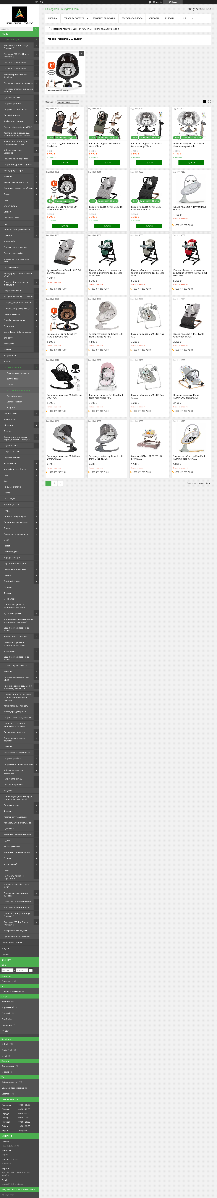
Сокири (7, 211)
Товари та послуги (10, 39)
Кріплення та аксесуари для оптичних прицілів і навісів (17, 134)
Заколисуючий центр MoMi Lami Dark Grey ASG (63, 457)
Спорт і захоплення (13, 290)
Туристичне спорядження (16, 522)
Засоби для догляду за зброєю (18, 188)
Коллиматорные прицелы (16, 705)
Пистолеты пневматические (17, 901)
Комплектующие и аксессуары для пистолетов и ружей (18, 620)
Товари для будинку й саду (17, 308)
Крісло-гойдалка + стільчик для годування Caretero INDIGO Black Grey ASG (148, 273)
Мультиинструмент (13, 613)
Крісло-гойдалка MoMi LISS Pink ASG (147, 335)
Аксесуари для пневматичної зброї (18, 274)
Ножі (6, 200)
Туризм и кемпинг (12, 805)
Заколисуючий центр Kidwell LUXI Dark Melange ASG (106, 457)
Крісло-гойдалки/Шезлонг (19, 390)
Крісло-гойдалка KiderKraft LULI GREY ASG (189, 208)
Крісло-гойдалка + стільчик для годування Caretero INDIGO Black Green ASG (106, 273)
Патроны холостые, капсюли (17, 717)
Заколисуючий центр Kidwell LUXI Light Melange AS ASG (106, 335)
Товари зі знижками (104, 18)
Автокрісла (9, 343)
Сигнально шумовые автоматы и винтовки (14, 606)
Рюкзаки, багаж (11, 504)
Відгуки (5, 948)
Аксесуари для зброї (13, 170)
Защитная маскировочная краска (16, 629)
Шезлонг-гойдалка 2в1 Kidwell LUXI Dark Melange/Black (149, 145)
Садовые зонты (11, 445)
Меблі (6, 539)
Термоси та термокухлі (15, 516)
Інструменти (10, 355)
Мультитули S (10, 205)
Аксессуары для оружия (15, 711)
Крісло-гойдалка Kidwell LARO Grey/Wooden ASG (188, 335)
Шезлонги (8, 425)
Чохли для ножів (11, 217)
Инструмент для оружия (15, 930)
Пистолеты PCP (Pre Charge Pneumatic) (17, 915)
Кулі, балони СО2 (12, 97)
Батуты (7, 431)
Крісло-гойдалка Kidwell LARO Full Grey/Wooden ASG (64, 271)
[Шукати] (36, 29)
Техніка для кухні (12, 314)
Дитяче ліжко (13, 379)
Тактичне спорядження (15, 569)
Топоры (7, 858)
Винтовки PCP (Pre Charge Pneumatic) (16, 46)
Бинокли (8, 671)
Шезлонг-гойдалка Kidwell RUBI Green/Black (105, 145)
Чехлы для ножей (12, 846)
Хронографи (10, 241)
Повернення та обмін (12, 942)
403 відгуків (157, 2)
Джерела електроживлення (17, 229)
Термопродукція (11, 551)
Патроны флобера (12, 758)
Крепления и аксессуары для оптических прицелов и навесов (17, 697)
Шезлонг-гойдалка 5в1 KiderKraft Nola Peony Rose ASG (106, 396)
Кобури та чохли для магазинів (14, 151)
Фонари (7, 593)
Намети (7, 545)
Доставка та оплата (132, 18)
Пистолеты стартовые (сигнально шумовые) (14, 725)
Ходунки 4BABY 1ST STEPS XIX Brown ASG (146, 457)
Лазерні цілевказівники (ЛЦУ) (18, 127)
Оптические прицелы (14, 732)
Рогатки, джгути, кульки (15, 247)
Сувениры (9, 828)
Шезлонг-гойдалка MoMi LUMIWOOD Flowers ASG (186, 396)
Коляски (7, 349)
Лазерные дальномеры (15, 665)
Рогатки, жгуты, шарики (15, 816)
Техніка (7, 575)
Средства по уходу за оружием (14, 739)
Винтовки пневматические (17, 907)
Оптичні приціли (12, 115)
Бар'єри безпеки (14, 401)
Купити (65, 162)
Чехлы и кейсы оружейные (17, 752)
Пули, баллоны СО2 (13, 778)
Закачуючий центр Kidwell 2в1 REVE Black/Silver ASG (62, 208)
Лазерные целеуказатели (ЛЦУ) (16, 678)
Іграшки (7, 361)
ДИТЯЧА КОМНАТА (12, 367)
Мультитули (9, 498)
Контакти (154, 18)
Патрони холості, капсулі (16, 109)
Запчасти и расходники (15, 636)
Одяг (6, 223)
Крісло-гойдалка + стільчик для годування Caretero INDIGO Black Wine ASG (190, 273)
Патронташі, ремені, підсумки (18, 164)
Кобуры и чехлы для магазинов (13, 771)
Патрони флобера (12, 103)
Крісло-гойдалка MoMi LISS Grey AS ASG (147, 396)
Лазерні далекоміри (13, 253)
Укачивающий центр (58, 90)
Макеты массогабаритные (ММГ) (16, 260)
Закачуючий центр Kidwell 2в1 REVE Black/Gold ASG (62, 335)
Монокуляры (10, 598)
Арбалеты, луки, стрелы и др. (18, 822)
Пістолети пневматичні (15, 68)
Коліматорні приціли (13, 121)
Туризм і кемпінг (11, 267)
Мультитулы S (10, 864)
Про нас (5, 954)
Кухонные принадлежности (17, 852)
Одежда (7, 840)
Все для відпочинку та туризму (19, 296)
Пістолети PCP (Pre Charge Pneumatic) (16, 55)
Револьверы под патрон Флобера (16, 894)
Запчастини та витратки (16, 182)
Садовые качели (12, 457)
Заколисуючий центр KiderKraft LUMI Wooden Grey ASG (189, 457)
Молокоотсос (10, 419)
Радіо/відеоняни (14, 396)
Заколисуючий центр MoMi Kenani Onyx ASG (64, 396)
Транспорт (9, 326)
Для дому (8, 337)
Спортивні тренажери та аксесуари (16, 283)
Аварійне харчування (14, 320)
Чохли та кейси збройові (16, 158)
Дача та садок (11, 413)
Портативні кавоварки (15, 563)
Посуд (7, 510)
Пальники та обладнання (16, 534)
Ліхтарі (7, 492)
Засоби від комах (12, 581)
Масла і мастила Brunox (15, 469)
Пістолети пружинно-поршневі (18, 83)
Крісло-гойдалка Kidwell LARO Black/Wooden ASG (146, 208)
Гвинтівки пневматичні (15, 62)
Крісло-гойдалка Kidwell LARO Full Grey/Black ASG (106, 208)
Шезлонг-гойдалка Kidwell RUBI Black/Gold (63, 145)
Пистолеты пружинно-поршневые (14, 877)
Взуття (7, 528)
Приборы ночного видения (17, 936)
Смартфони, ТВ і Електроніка (17, 332)
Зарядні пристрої (12, 557)
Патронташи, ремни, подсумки (18, 764)
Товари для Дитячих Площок (17, 302)
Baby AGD (11, 407)
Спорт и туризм (11, 451)
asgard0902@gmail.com (12, 1184)
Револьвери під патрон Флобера (15, 75)
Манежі (10, 384)
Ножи (6, 870)
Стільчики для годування (18, 373)
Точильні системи (12, 486)
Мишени (8, 176)
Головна (52, 18)
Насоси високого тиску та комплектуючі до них (16, 143)
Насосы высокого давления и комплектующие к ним (18, 687)
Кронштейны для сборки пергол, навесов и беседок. (17, 438)
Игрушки (8, 587)
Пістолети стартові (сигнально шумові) (18, 90)
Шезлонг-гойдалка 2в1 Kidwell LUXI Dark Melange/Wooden (191, 145)
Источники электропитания (17, 834)
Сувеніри (8, 235)
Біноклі (7, 194)
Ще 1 (7, 1030)
